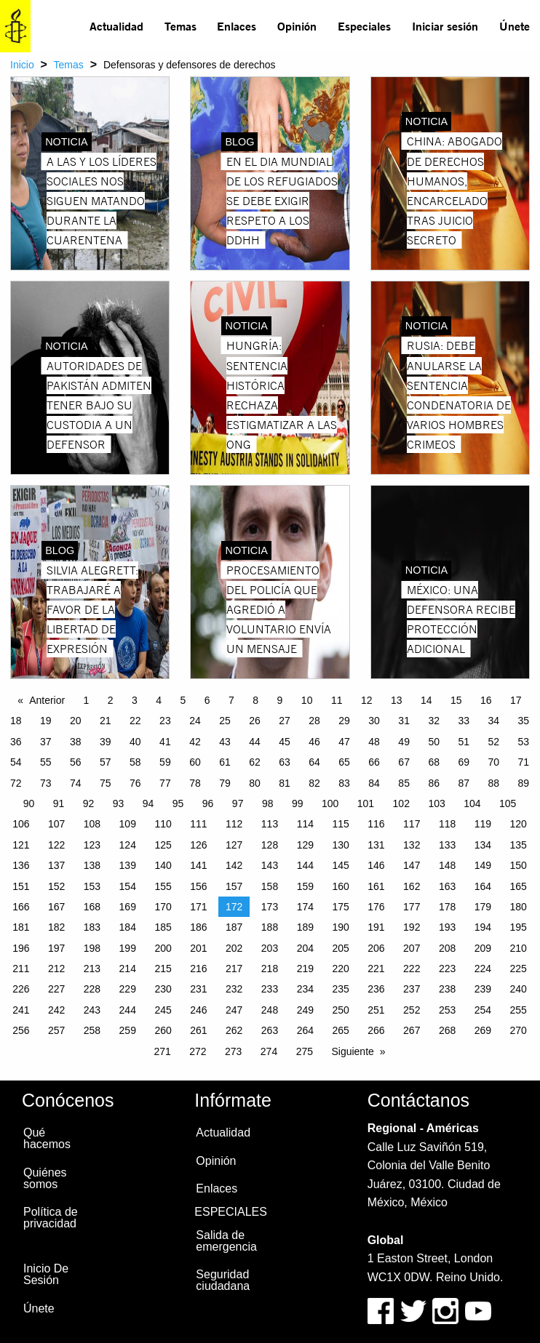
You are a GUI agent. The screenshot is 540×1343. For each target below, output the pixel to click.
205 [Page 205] (340, 948)
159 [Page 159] (305, 886)
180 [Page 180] (518, 907)
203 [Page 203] (269, 948)
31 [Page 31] (404, 720)
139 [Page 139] (127, 865)
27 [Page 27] (284, 720)
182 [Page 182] (56, 927)
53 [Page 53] (523, 741)
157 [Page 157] (234, 886)
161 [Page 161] (376, 886)
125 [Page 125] (162, 845)
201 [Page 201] (198, 948)
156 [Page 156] (198, 886)
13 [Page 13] (396, 700)
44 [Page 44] (255, 741)
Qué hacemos (47, 1138)
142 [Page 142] (234, 865)
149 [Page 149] (483, 865)
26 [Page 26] (255, 720)
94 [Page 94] (148, 803)
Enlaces (236, 25)
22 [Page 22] (135, 720)
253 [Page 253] (447, 1010)
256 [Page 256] (20, 1030)
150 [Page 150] (518, 865)
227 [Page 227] (56, 989)
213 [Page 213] (92, 968)
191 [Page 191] (376, 927)
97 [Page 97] (238, 803)
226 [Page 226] (20, 989)
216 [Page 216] (198, 968)
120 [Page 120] (518, 824)
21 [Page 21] (105, 720)
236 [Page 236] (376, 989)
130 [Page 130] (340, 845)
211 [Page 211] (20, 968)
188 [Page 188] (269, 927)
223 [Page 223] (447, 968)
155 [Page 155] (162, 886)
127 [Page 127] (234, 845)
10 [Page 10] (307, 700)
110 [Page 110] (162, 824)
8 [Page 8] (255, 700)
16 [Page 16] (486, 700)
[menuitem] (116, 26)
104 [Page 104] (472, 803)
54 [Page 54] (16, 762)
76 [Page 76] (135, 783)
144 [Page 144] (305, 865)
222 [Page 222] (411, 968)
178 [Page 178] (447, 907)
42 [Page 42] (195, 741)
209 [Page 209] (483, 948)
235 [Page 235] (340, 989)
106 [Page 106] (20, 824)
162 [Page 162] (411, 886)
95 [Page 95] (178, 803)
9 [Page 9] (280, 700)
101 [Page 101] (365, 803)
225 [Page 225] (518, 968)
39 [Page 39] (105, 741)
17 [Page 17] (516, 700)
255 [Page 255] (518, 1010)
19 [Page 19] (46, 720)
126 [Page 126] (198, 845)
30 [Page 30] (374, 720)
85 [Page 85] (404, 783)
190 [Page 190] (340, 927)
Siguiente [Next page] (352, 1051)
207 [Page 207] (411, 948)
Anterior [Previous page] (47, 700)
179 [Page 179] (483, 907)
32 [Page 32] (434, 720)
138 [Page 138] (92, 865)
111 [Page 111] (198, 824)
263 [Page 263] (269, 1030)
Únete (514, 25)
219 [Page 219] (305, 968)
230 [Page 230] (162, 989)
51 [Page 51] (463, 741)
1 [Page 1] (87, 700)
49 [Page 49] (404, 741)
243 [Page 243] (92, 1010)
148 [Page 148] (447, 865)
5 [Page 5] (183, 700)
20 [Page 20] (76, 720)
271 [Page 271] (162, 1051)
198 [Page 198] (92, 948)
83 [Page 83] (344, 783)
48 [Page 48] (374, 741)
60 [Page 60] (195, 762)
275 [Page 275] (304, 1051)
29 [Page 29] (344, 720)
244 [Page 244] (127, 1010)
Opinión (297, 25)
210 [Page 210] (518, 948)
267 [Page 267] (411, 1030)
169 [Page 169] (127, 907)
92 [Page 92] (89, 803)
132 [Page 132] (411, 845)
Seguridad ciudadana (223, 1280)
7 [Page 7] (231, 700)
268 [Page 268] (447, 1030)
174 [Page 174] (305, 907)
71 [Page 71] (523, 762)
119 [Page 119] (483, 824)
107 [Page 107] (56, 824)
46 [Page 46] (314, 741)
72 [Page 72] (16, 783)
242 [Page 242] (56, 1010)
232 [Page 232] (234, 989)
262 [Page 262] (234, 1030)
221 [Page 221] (376, 968)
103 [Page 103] (436, 803)
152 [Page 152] (56, 886)
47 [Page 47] (344, 741)
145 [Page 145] (340, 865)
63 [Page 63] (284, 762)
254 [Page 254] (483, 1010)
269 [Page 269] (483, 1030)
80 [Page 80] (255, 783)
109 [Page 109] (127, 824)
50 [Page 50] (434, 741)
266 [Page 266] (376, 1030)
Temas (180, 25)
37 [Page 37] (46, 741)
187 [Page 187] (234, 927)
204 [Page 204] (305, 948)
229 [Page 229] (127, 989)
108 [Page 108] (92, 824)
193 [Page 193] (447, 927)
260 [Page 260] (162, 1030)
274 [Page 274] (269, 1051)
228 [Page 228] (92, 989)
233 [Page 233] (269, 989)
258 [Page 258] (92, 1030)
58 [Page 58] (135, 762)
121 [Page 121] (20, 845)
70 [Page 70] (493, 762)
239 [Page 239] (483, 989)
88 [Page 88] (493, 783)
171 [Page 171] (198, 907)
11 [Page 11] (337, 700)
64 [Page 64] (314, 762)
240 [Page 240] (518, 989)
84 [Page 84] (374, 783)
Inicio (22, 65)
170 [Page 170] (162, 907)
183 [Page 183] (92, 927)
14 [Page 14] (426, 700)
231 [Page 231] (198, 989)
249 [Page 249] (305, 1010)
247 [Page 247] (234, 1010)
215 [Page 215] (162, 968)
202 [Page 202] (234, 948)
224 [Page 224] (483, 968)
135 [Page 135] (518, 845)
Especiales (364, 25)
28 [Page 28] (314, 720)
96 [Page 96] (208, 803)
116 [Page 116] (376, 824)
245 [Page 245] (162, 1010)
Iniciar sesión (445, 25)
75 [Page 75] (105, 783)
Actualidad (116, 25)
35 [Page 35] (523, 720)
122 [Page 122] (56, 845)
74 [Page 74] (76, 783)
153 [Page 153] (92, 886)
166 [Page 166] (20, 907)
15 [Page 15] (456, 700)
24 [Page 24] (195, 720)
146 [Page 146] (376, 865)
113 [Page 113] (269, 824)
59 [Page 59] (165, 762)
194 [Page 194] (483, 927)
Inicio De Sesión (45, 1274)
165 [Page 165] (518, 886)
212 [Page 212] (56, 968)
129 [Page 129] (305, 845)
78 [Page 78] (195, 783)
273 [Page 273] (233, 1051)
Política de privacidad (50, 1218)
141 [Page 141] (198, 865)
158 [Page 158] (269, 886)
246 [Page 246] (198, 1010)
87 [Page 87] (463, 783)
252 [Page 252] (411, 1010)
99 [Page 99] (297, 803)
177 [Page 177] (411, 907)
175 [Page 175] (340, 907)
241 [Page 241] (20, 1010)
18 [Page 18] (16, 720)
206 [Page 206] (376, 948)
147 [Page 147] (411, 865)
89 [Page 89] (523, 783)
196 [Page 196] (20, 948)
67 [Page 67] (404, 762)
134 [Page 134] (483, 845)
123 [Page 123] (92, 845)
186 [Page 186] (198, 927)
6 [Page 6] (207, 700)
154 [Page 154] (127, 886)
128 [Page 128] (269, 845)
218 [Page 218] (269, 968)
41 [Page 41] (165, 741)
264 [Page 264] (305, 1030)
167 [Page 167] (56, 907)
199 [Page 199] (127, 948)
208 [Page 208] (447, 948)
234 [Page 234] (305, 989)
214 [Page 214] (127, 968)
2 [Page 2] (111, 700)
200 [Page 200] (162, 948)
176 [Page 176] (376, 907)
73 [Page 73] (46, 783)
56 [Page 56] (76, 762)
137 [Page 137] (56, 865)
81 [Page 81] (284, 783)
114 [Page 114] (305, 824)
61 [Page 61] (225, 762)
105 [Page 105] (507, 803)
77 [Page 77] (165, 783)
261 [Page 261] (198, 1030)
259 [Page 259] (127, 1030)
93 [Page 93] (118, 803)
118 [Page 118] (447, 824)
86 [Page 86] (434, 783)
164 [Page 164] (483, 886)
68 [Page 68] (434, 762)
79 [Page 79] (225, 783)
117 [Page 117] (411, 824)
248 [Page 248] (269, 1010)
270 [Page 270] (518, 1030)
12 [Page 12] (367, 700)
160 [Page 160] (340, 886)
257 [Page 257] (56, 1030)
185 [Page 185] (162, 927)
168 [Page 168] (92, 907)
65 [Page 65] (344, 762)
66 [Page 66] (374, 762)
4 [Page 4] (159, 700)
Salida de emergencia (226, 1241)
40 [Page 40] (135, 741)
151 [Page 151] (20, 886)
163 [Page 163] (447, 886)
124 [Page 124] (127, 845)
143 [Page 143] (269, 865)
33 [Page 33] (463, 720)
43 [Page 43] (225, 741)
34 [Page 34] (493, 720)
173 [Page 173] (269, 907)
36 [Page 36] (16, 741)
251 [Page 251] (376, 1010)
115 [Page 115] (340, 824)
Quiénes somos (45, 1178)
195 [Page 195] (518, 927)
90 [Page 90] (29, 803)
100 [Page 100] (330, 803)
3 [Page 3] (135, 700)
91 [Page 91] (59, 803)
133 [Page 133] (447, 845)
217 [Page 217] (234, 968)
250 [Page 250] (340, 1010)
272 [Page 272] (197, 1051)
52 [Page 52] (493, 741)
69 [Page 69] (463, 762)
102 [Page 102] (401, 803)
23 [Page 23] (165, 720)
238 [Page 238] (447, 989)
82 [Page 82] (314, 783)
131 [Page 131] (376, 845)
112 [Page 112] (234, 824)
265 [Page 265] (340, 1030)
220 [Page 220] (340, 968)
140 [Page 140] (162, 865)
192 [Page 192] (411, 927)
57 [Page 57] (105, 762)
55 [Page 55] (46, 762)
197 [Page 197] (56, 948)
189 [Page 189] (305, 927)
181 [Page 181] (20, 927)
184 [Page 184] (127, 927)
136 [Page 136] (20, 865)
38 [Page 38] (76, 741)
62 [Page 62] (255, 762)
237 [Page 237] (411, 989)
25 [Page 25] (225, 720)
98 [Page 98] (268, 803)
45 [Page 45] (284, 741)
